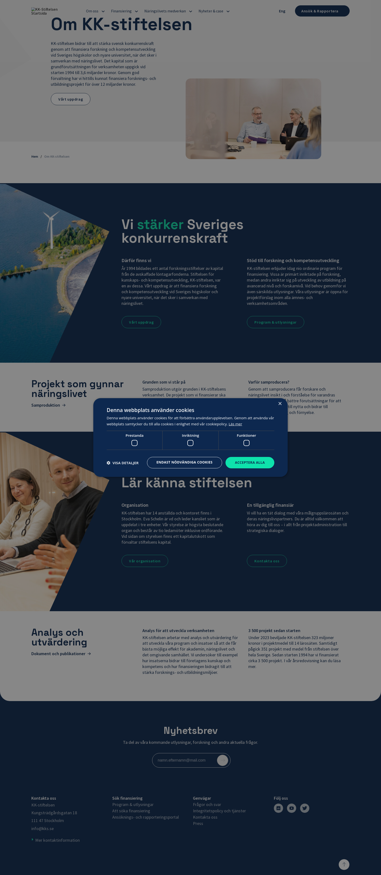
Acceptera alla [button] (250, 462)
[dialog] (190, 437)
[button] (123, 463)
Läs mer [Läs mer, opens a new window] (235, 423)
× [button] (280, 404)
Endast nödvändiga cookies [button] (184, 462)
